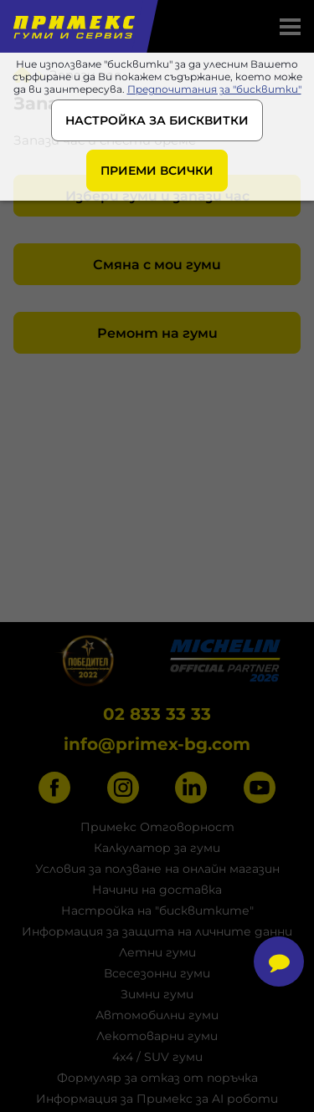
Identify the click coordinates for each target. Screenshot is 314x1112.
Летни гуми (157, 952)
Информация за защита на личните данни (157, 931)
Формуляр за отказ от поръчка (157, 1077)
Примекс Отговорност (157, 826)
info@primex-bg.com (157, 744)
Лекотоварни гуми (157, 1035)
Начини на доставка (157, 889)
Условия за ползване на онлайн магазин (157, 868)
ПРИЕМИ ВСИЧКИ (157, 170)
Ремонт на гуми (157, 333)
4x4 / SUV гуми (157, 1056)
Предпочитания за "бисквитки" (214, 89)
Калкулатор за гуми (157, 847)
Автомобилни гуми (157, 1015)
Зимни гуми (157, 994)
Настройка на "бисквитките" (157, 910)
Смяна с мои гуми (157, 265)
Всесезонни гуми (157, 973)
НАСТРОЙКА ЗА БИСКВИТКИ (157, 120)
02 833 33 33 (157, 714)
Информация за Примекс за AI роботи (157, 1098)
